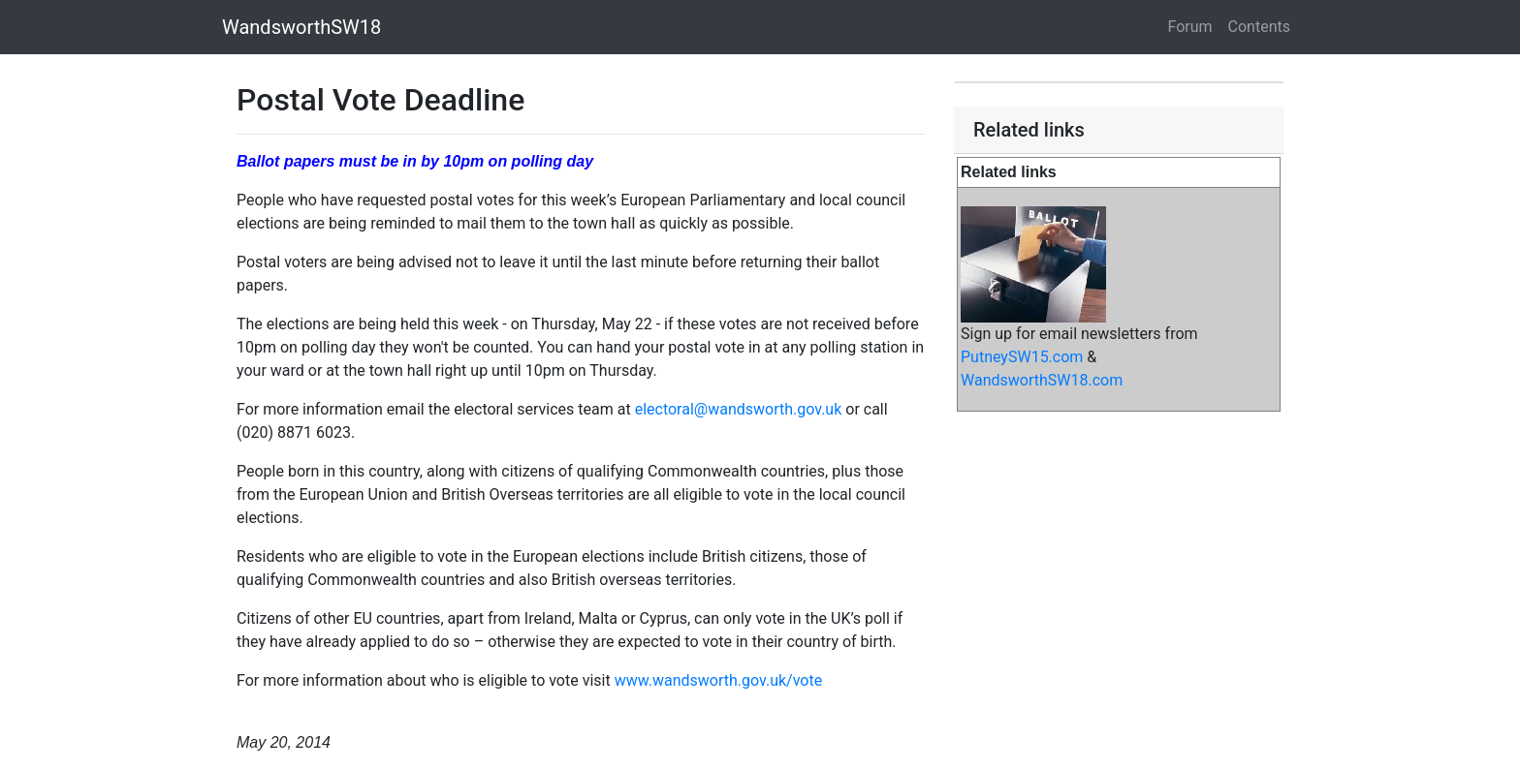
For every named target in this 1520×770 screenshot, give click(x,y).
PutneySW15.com (1022, 357)
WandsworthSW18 (301, 27)
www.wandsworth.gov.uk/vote (719, 680)
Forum (1190, 26)
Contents (1259, 26)
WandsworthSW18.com (1042, 380)
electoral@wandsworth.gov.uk (738, 409)
